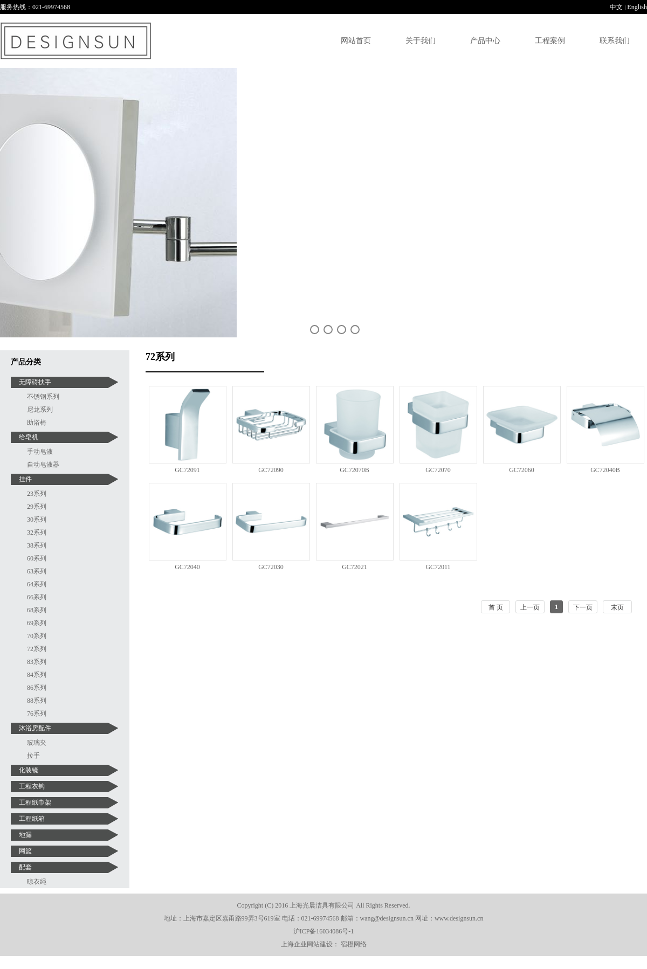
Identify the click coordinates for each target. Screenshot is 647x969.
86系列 (36, 687)
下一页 (583, 607)
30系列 (36, 519)
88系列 (36, 700)
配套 (25, 867)
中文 (616, 7)
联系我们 (615, 41)
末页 (617, 607)
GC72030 (271, 567)
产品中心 (485, 41)
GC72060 (521, 470)
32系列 (36, 532)
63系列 (36, 571)
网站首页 (356, 41)
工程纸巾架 (35, 802)
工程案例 (550, 41)
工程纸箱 (32, 818)
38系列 (36, 545)
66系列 (36, 597)
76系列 (36, 713)
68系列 (36, 610)
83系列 (36, 662)
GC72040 (187, 567)
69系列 (36, 623)
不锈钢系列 (43, 396)
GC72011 (437, 567)
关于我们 (420, 41)
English (637, 7)
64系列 (36, 584)
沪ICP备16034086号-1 (323, 931)
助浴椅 (36, 422)
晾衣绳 (36, 881)
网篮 (25, 851)
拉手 (33, 755)
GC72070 (438, 470)
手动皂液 (40, 451)
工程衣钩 (32, 786)
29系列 (36, 506)
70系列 (36, 636)
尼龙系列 (40, 409)
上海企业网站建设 (307, 944)
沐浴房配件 (35, 728)
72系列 (36, 649)
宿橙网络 (354, 944)
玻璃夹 (36, 742)
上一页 (530, 607)
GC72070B (354, 470)
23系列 (36, 493)
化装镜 (28, 770)
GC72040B (605, 470)
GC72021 (354, 567)
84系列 (36, 675)
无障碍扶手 (35, 382)
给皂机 (28, 437)
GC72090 (271, 470)
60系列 (36, 558)
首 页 (495, 607)
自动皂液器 (43, 464)
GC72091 (187, 470)
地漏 (25, 835)
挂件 (25, 479)
